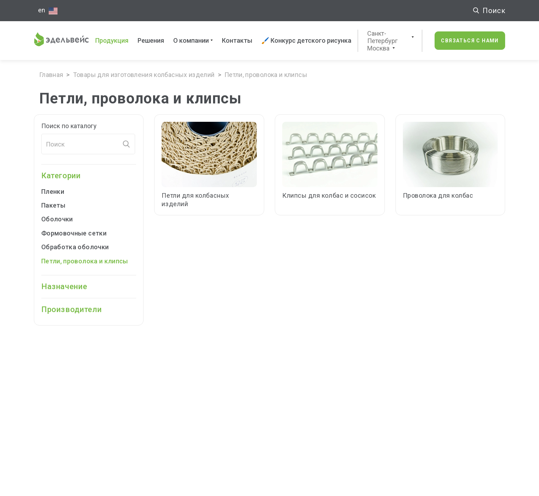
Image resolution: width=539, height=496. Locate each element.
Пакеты (58, 205)
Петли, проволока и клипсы (84, 261)
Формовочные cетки (74, 233)
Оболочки (62, 219)
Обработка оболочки (75, 247)
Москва (378, 48)
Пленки (57, 191)
